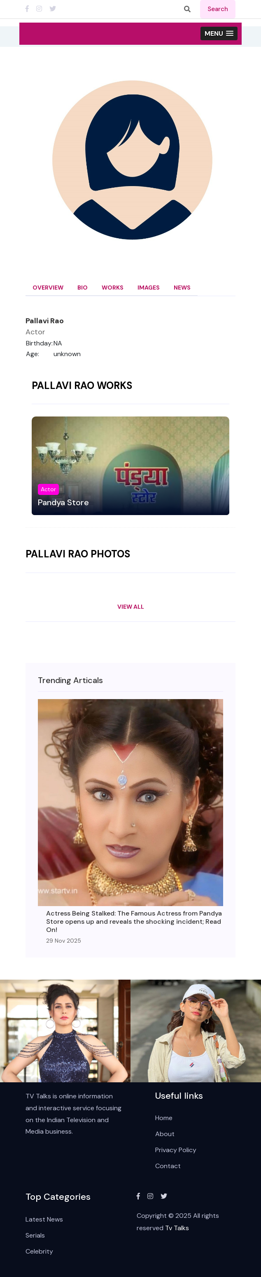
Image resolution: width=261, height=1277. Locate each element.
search (217, 9)
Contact (168, 1166)
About (165, 1134)
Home (163, 1118)
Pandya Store (63, 502)
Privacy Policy (175, 1150)
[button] (219, 33)
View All (130, 606)
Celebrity (39, 1251)
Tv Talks (177, 1228)
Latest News (44, 1219)
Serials (35, 1235)
